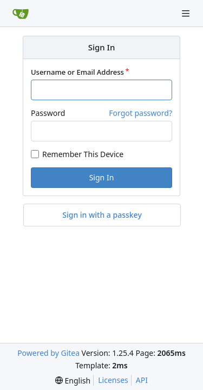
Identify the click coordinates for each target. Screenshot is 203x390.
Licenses (113, 380)
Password (48, 113)
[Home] (20, 13)
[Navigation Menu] (187, 13)
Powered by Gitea (48, 353)
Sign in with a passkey (102, 215)
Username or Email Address (77, 72)
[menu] (72, 380)
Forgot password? (140, 113)
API (142, 380)
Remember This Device (82, 154)
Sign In (101, 177)
